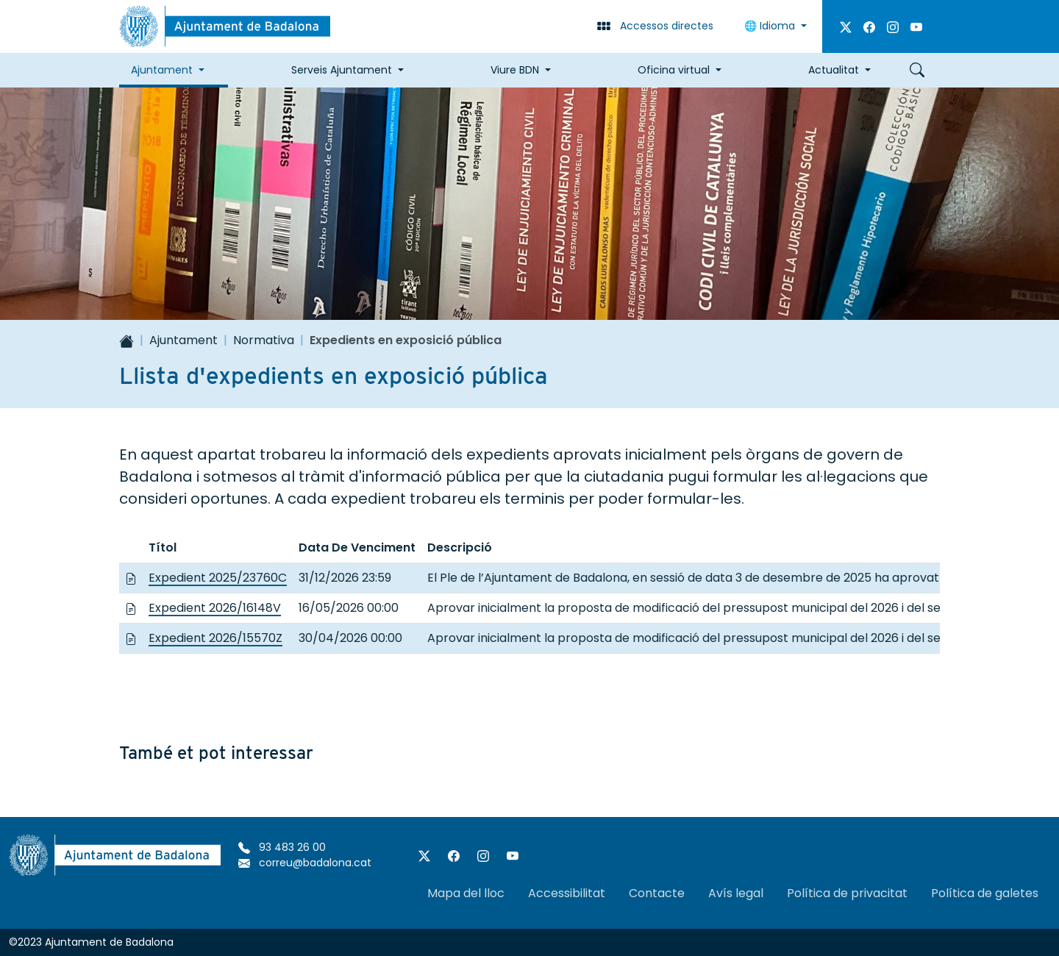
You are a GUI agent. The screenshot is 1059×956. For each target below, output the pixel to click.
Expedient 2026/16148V (215, 607)
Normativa (263, 340)
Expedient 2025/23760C (218, 577)
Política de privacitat (847, 893)
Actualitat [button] (833, 70)
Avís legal (735, 893)
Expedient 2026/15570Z (215, 637)
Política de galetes (984, 893)
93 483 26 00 (282, 847)
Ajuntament (183, 340)
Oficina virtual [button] (674, 70)
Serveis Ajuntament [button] (341, 70)
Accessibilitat (566, 893)
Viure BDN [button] (515, 70)
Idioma (771, 25)
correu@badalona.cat (304, 862)
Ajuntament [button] (162, 70)
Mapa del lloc (465, 893)
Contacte (657, 893)
